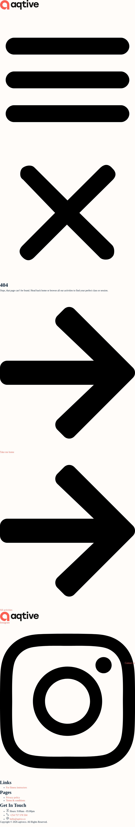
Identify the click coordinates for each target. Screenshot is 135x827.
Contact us (130, 663)
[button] (67, 145)
